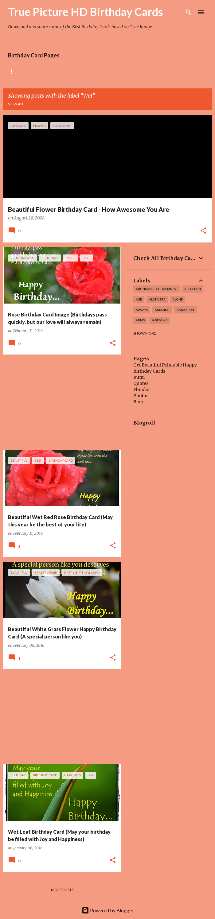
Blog (138, 402)
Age (139, 299)
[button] (203, 231)
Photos (140, 395)
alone (178, 299)
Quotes (140, 383)
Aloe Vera (157, 299)
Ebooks (141, 389)
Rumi (139, 377)
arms (140, 320)
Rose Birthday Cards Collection (42, 71)
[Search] (188, 12)
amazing (162, 310)
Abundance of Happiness (156, 289)
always (142, 310)
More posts (62, 889)
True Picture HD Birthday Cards (85, 11)
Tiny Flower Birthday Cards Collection (132, 71)
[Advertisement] (60, 402)
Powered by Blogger (108, 910)
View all (16, 104)
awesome (159, 320)
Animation (185, 310)
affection (192, 289)
